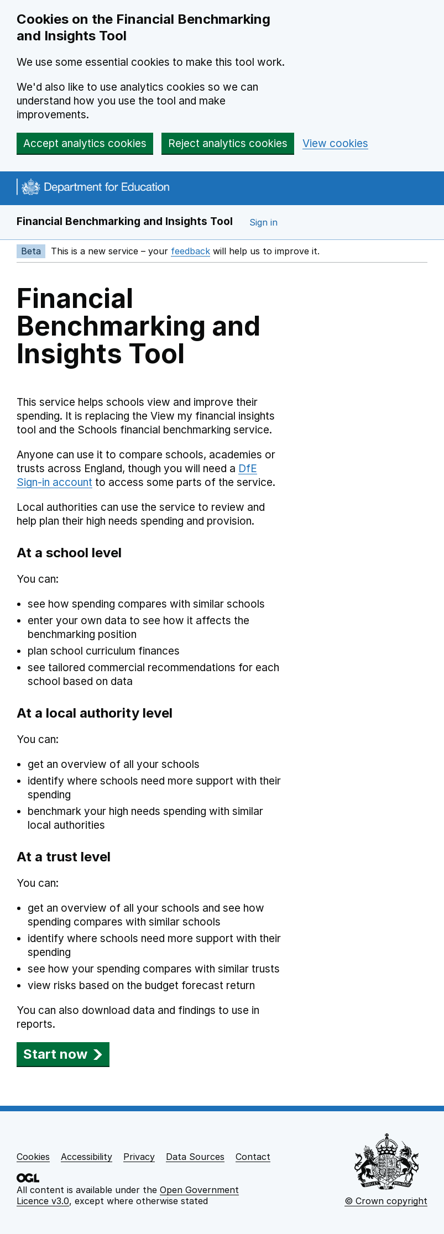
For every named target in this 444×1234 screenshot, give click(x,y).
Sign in (263, 222)
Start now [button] (63, 1054)
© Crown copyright (385, 1200)
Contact (253, 1156)
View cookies (335, 143)
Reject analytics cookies (228, 143)
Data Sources (195, 1156)
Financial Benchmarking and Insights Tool (125, 221)
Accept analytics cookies (85, 143)
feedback (190, 251)
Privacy (139, 1156)
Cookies (33, 1156)
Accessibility (86, 1156)
